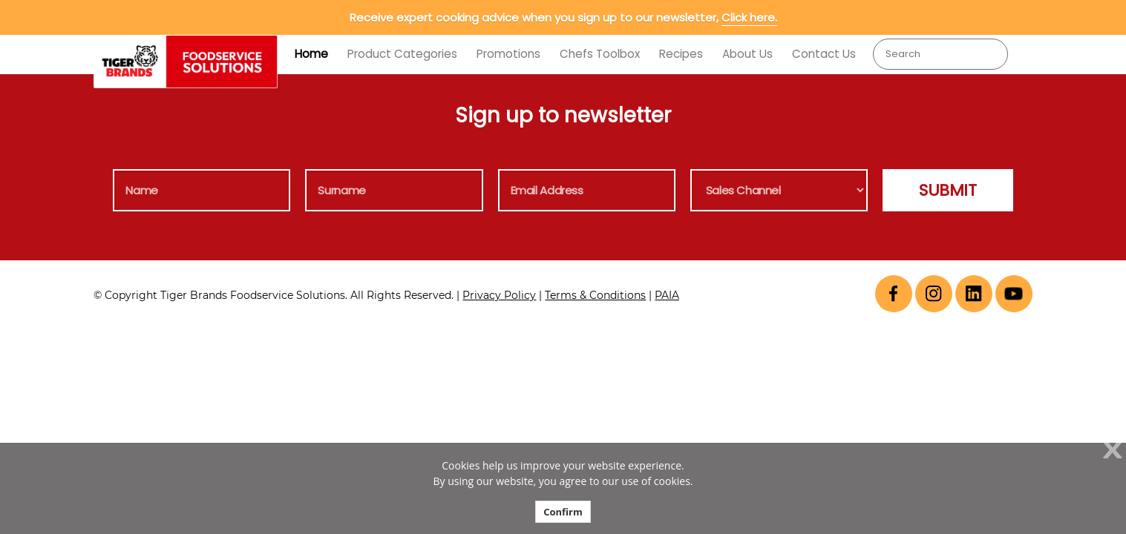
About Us (747, 54)
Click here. (749, 17)
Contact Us (824, 54)
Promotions (508, 54)
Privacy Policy (499, 295)
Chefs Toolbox (600, 54)
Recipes (681, 54)
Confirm (563, 511)
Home (311, 54)
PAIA (667, 295)
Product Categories (402, 54)
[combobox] (940, 54)
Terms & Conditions (595, 295)
